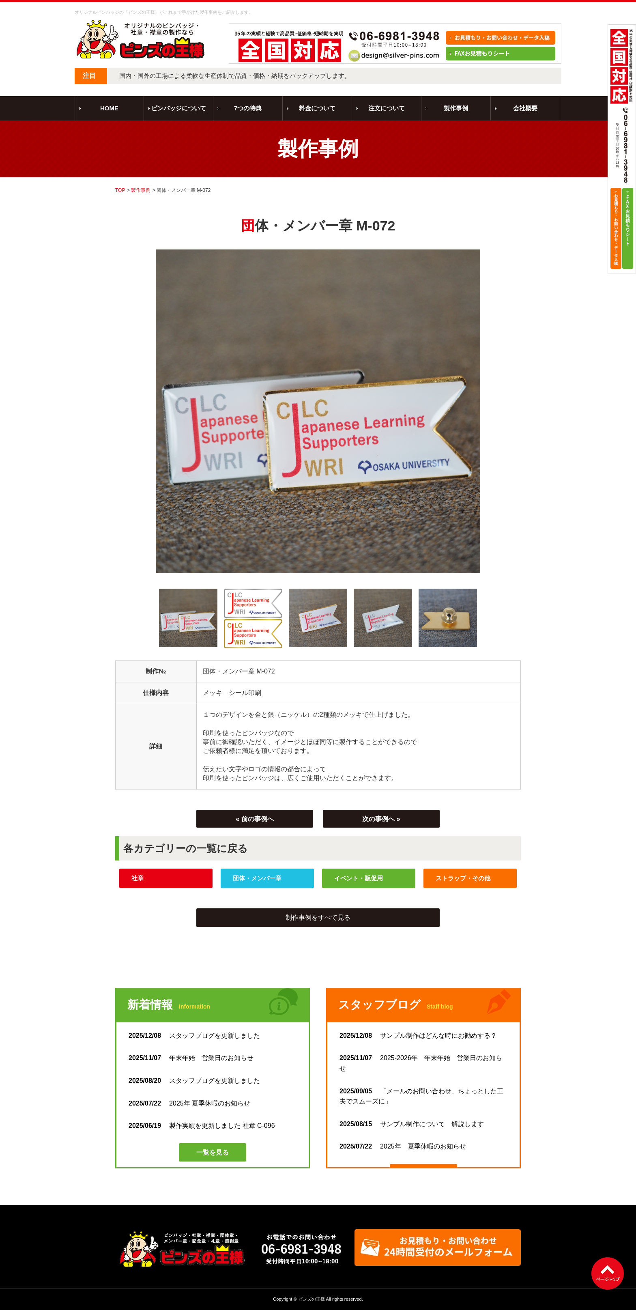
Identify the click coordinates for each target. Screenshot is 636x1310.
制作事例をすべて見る (318, 917)
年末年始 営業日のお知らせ (191, 1057)
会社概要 (525, 108)
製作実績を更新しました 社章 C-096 (202, 1125)
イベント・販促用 (358, 878)
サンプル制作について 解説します (411, 1124)
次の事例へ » (381, 818)
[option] (318, 411)
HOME (109, 108)
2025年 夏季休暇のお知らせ (189, 1103)
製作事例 (456, 108)
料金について (317, 108)
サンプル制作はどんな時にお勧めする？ (418, 1035)
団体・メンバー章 (257, 878)
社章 (137, 878)
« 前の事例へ (254, 818)
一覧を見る (212, 1152)
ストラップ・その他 (463, 878)
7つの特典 (248, 108)
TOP (120, 190)
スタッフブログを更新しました (197, 1035)
